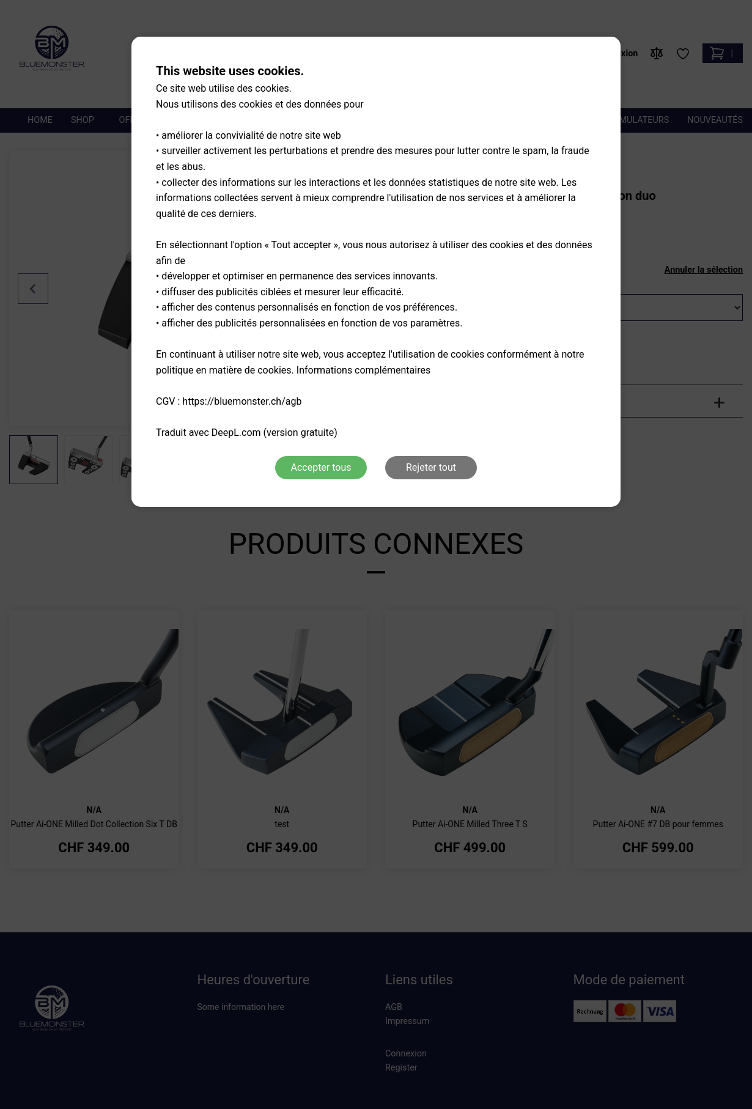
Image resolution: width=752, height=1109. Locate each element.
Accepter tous (320, 467)
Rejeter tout (431, 467)
